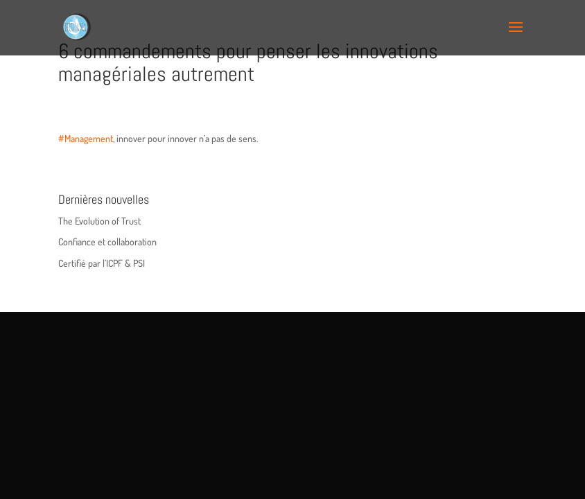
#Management (85, 138)
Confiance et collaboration (107, 241)
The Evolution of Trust (99, 221)
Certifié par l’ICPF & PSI (101, 263)
